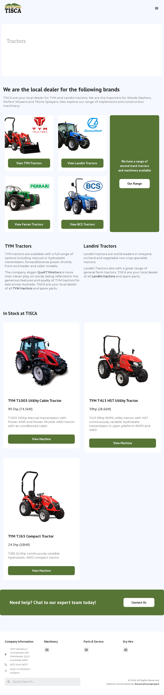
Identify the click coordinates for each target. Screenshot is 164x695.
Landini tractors (103, 277)
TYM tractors (22, 289)
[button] (156, 8)
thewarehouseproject (147, 685)
